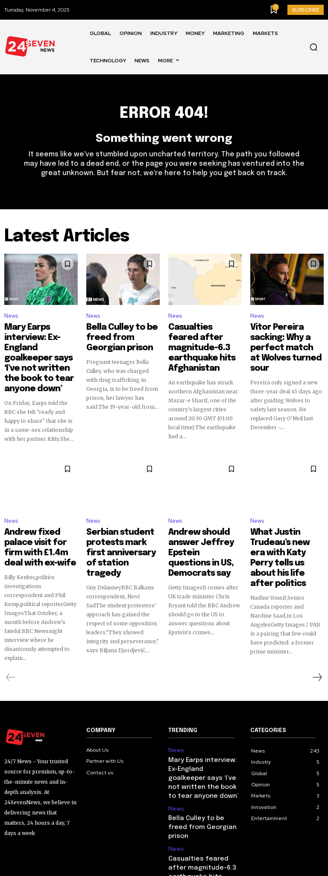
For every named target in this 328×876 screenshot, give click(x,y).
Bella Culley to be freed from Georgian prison (122, 335)
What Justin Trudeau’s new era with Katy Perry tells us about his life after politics (286, 525)
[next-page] (317, 641)
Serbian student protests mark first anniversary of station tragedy (120, 525)
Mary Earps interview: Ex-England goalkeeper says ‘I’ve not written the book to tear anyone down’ (39, 346)
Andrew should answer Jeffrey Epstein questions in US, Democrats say (202, 525)
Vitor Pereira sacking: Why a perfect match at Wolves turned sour (287, 339)
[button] (313, 47)
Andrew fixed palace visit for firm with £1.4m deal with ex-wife (40, 521)
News (11, 321)
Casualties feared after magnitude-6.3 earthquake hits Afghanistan (204, 342)
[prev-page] (11, 641)
